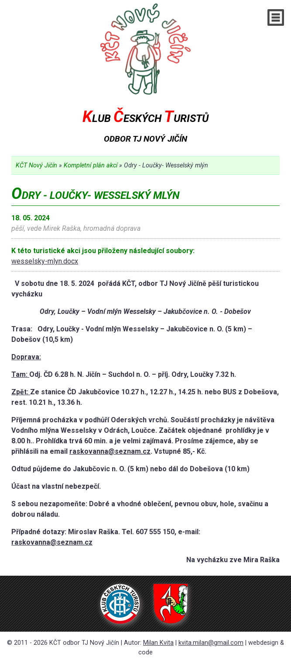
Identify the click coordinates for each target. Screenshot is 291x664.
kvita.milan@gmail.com (210, 643)
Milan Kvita (158, 643)
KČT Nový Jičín (36, 165)
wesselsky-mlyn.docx (44, 261)
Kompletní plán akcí (90, 165)
